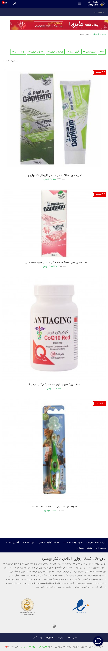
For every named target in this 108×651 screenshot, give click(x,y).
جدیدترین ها (18, 51)
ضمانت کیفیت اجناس (49, 542)
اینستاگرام (37, 637)
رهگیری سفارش (85, 548)
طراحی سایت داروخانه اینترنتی (35, 646)
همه (102, 51)
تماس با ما (73, 637)
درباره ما (60, 637)
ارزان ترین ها (89, 51)
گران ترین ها (73, 51)
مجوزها (49, 637)
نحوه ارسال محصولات (96, 542)
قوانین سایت (12, 542)
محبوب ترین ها (36, 51)
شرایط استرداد (29, 542)
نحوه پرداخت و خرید (73, 542)
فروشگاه (95, 34)
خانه (104, 34)
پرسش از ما (101, 548)
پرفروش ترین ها (55, 51)
